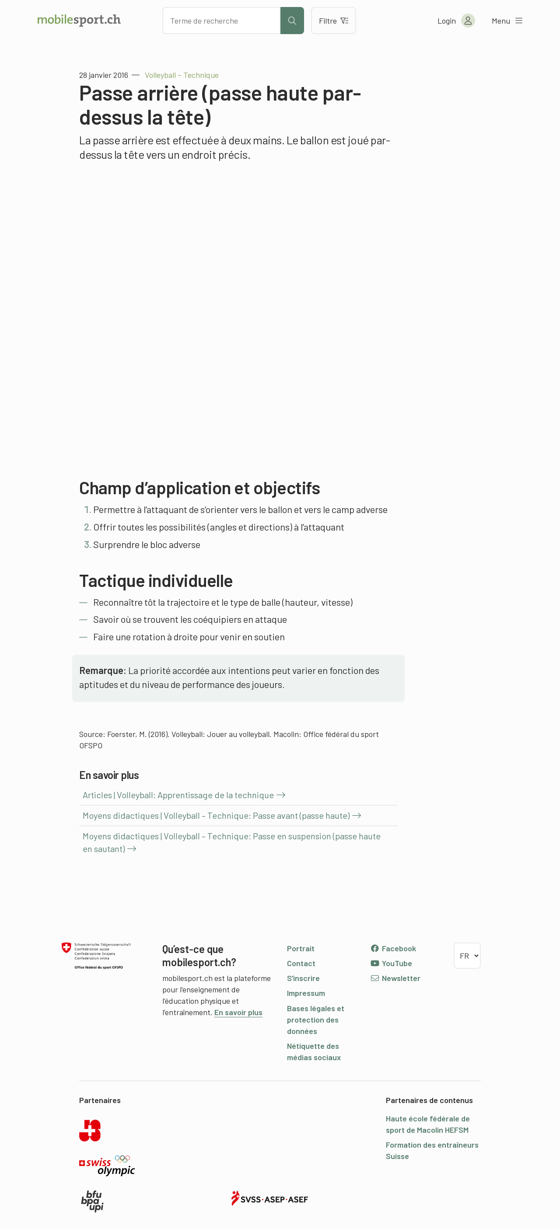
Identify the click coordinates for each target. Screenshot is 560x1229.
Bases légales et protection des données (315, 1019)
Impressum (306, 993)
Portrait (301, 948)
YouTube (391, 963)
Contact (301, 963)
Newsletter (395, 978)
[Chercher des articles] (221, 20)
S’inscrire (303, 978)
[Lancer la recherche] (292, 20)
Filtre (333, 20)
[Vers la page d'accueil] (79, 20)
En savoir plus (238, 1012)
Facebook (393, 948)
